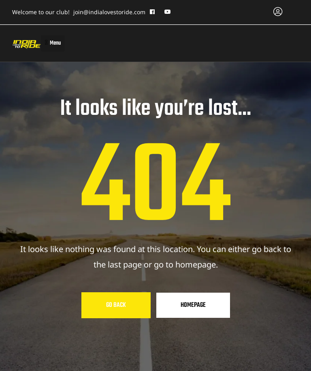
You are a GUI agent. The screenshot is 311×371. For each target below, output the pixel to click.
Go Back (116, 305)
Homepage (193, 305)
